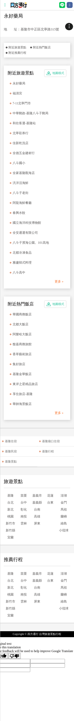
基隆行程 (48, 451)
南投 (24, 516)
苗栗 (24, 495)
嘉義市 (37, 495)
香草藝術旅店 (22, 354)
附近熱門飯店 (42, 47)
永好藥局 (19, 83)
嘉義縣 (37, 502)
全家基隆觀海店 (24, 173)
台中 (24, 502)
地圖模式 (58, 73)
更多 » (59, 281)
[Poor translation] (14, 656)
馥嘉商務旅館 (22, 344)
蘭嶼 (64, 516)
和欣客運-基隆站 (24, 123)
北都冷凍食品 (22, 252)
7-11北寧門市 (22, 103)
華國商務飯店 (22, 314)
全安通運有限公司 (25, 232)
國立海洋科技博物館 (27, 222)
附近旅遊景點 (17, 47)
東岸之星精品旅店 (25, 384)
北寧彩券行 (20, 133)
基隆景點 (11, 461)
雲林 (24, 523)
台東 (50, 502)
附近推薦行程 (17, 52)
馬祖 (64, 509)
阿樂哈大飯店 (22, 334)
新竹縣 (10, 530)
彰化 (24, 509)
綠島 (64, 523)
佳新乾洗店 (20, 143)
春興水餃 (19, 212)
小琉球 (63, 530)
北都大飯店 (20, 324)
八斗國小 (19, 163)
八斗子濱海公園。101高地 (31, 242)
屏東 (37, 523)
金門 (64, 502)
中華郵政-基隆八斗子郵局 (30, 113)
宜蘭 (10, 537)
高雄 (37, 516)
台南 (37, 509)
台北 (10, 502)
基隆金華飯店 (22, 374)
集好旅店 (19, 364)
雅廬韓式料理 (22, 262)
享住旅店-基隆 (23, 394)
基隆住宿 (11, 441)
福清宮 (17, 93)
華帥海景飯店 (22, 404)
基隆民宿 (11, 451)
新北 (10, 509)
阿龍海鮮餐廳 (22, 202)
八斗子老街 (20, 193)
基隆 (10, 495)
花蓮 (50, 495)
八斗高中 (19, 272)
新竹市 (10, 523)
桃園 (10, 516)
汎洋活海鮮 (20, 183)
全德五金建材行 (24, 153)
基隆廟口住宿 (51, 441)
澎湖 (64, 495)
